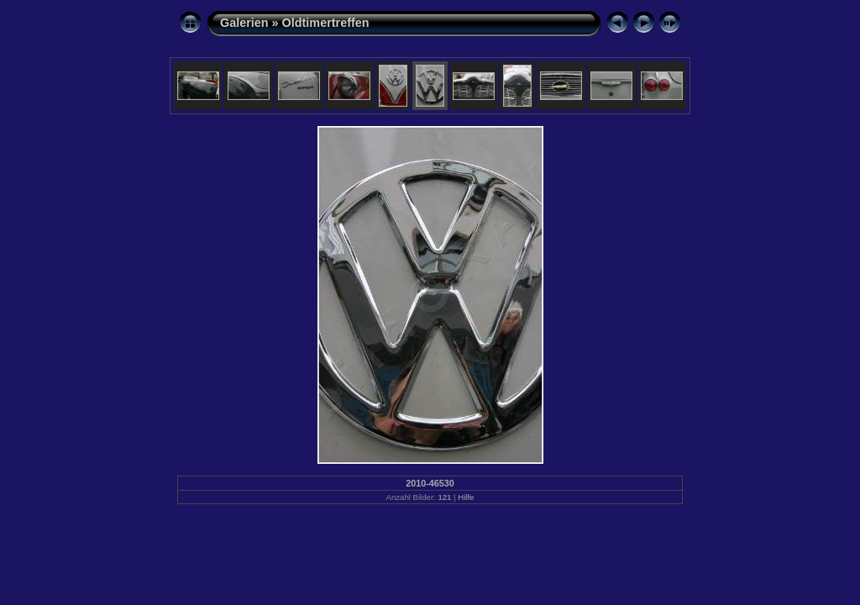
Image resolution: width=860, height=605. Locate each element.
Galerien (244, 22)
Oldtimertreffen (326, 22)
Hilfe (466, 497)
